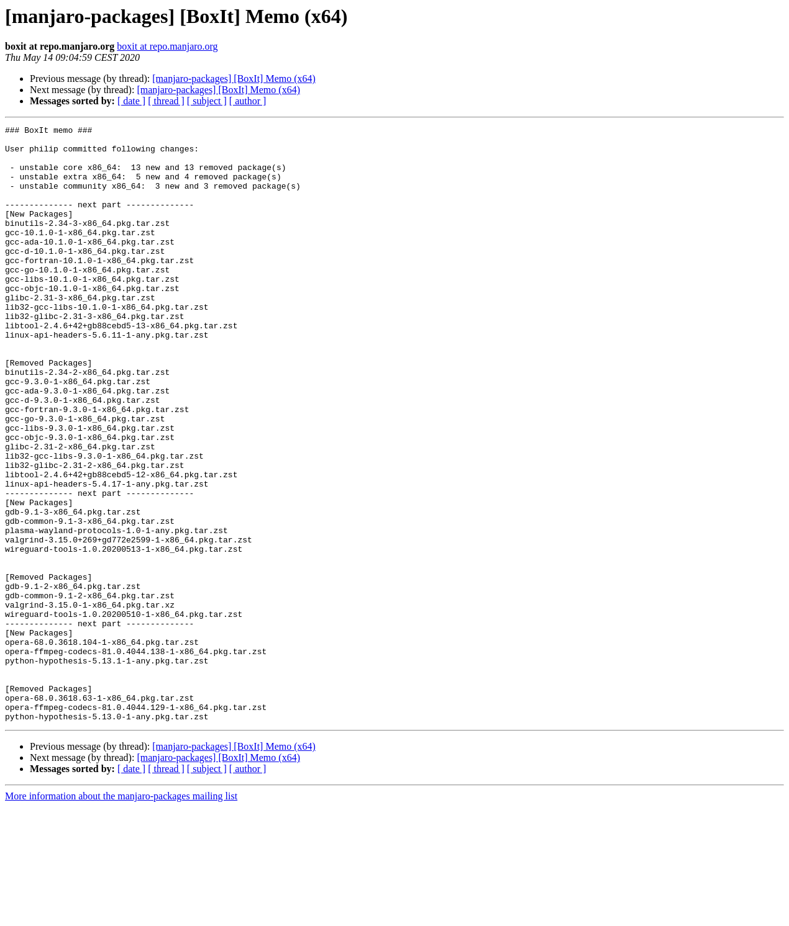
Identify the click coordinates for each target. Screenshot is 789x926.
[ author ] (248, 101)
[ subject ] (207, 101)
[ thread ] (166, 101)
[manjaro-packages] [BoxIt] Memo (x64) (234, 78)
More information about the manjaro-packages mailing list (121, 915)
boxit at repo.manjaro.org (167, 46)
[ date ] (131, 101)
